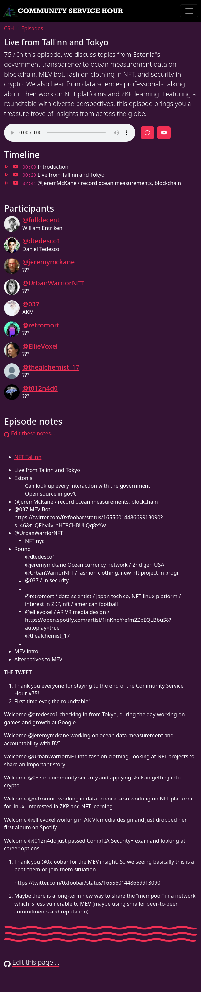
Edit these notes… (29, 433)
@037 (30, 304)
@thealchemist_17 (50, 367)
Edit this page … (31, 962)
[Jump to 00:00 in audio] (6, 166)
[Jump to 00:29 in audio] (6, 174)
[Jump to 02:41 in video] (15, 183)
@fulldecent (41, 219)
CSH (9, 28)
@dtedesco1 (41, 241)
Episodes (32, 28)
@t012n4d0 (40, 388)
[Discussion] (147, 132)
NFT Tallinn (27, 457)
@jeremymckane (48, 262)
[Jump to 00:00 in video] (15, 166)
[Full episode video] (164, 132)
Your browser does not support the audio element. (69, 133)
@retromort (40, 325)
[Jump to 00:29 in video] (15, 174)
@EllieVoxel (40, 346)
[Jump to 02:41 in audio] (6, 183)
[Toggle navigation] (189, 10)
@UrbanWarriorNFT (53, 283)
